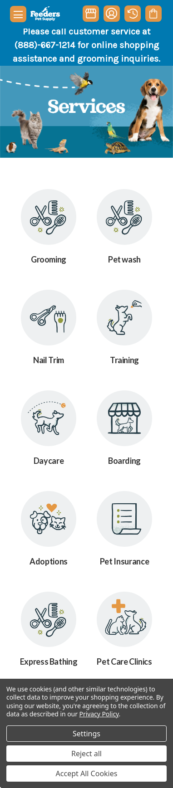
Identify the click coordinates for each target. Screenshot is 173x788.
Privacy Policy (99, 714)
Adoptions (49, 561)
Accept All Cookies (87, 773)
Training (124, 360)
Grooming (48, 259)
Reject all (86, 754)
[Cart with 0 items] (153, 14)
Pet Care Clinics (124, 661)
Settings (86, 734)
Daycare (49, 461)
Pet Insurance (124, 561)
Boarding (124, 461)
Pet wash (124, 259)
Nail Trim (48, 360)
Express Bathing (49, 661)
